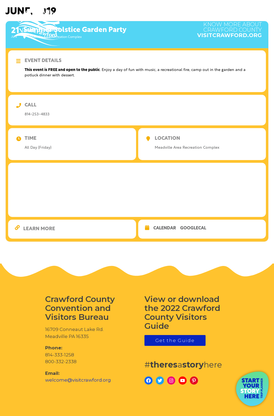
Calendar (164, 228)
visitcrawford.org (229, 27)
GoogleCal (193, 228)
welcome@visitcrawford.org (78, 380)
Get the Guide (175, 340)
